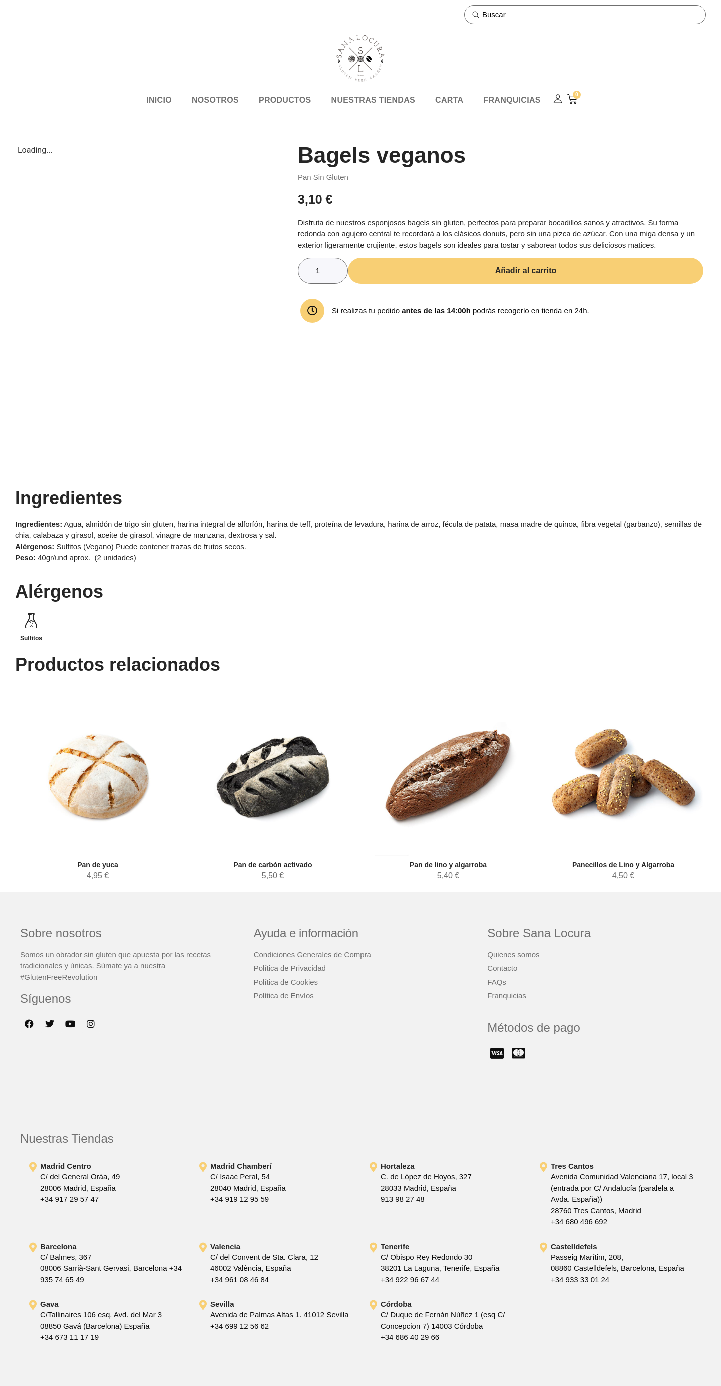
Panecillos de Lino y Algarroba (623, 865)
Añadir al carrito (526, 270)
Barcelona (58, 1246)
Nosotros (215, 100)
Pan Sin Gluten (323, 177)
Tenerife (395, 1246)
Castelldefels (574, 1246)
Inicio (159, 100)
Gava (49, 1304)
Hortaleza (398, 1166)
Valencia (225, 1246)
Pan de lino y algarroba (448, 865)
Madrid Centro (65, 1166)
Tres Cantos (572, 1166)
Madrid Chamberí (241, 1166)
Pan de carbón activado (272, 865)
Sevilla (222, 1304)
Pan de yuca (97, 865)
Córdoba (396, 1304)
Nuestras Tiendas (373, 100)
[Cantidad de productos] (323, 271)
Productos (285, 100)
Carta (449, 100)
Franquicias (511, 100)
